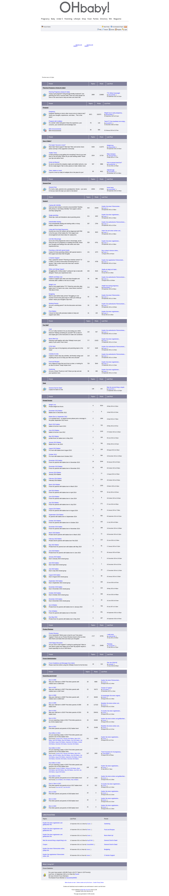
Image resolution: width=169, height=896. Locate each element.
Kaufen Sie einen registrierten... (111, 214)
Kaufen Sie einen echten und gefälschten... (113, 718)
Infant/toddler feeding (55, 222)
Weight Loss (52, 284)
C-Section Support (54, 258)
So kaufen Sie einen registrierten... (111, 711)
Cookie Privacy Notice (98, 882)
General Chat (47, 183)
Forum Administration (49, 658)
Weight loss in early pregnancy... (113, 113)
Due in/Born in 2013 (54, 733)
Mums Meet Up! (53, 338)
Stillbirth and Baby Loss (55, 277)
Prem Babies (52, 311)
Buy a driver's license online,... (110, 250)
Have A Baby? (47, 141)
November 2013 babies (55, 460)
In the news (52, 346)
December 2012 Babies (55, 410)
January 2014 (59, 753)
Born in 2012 (52, 726)
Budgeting (52, 294)
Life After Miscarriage (55, 239)
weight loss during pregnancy (110, 286)
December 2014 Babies (73, 758)
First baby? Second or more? (57, 145)
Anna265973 (109, 123)
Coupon (45, 844)
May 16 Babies (74, 779)
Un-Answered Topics (118, 26)
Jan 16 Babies (53, 605)
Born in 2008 (52, 695)
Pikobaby (109, 644)
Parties (96, 19)
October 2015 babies (55, 593)
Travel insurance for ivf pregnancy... (111, 752)
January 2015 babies (55, 557)
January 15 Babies (60, 768)
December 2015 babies (55, 599)
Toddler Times (53, 153)
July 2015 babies (54, 569)
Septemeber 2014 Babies (56, 514)
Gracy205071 (111, 171)
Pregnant (45, 107)
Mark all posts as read (70, 882)
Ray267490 (111, 389)
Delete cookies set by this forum (84, 882)
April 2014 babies (57, 755)
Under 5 (59, 19)
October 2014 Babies (55, 521)
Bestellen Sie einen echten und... (110, 703)
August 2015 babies (54, 575)
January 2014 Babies (55, 472)
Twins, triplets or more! (55, 170)
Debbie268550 (111, 147)
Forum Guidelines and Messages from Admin (62, 663)
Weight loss (110, 145)
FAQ (100, 29)
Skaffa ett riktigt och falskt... (109, 269)
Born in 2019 (52, 799)
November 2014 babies (55, 527)
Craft (50, 329)
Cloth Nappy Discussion (56, 643)
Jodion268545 (106, 753)
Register (119, 29)
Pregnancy (45, 19)
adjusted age (110, 170)
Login (125, 29)
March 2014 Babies (54, 484)
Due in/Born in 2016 (54, 776)
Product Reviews (48, 629)
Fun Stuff (46, 325)
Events (111, 29)
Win (110, 19)
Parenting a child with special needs (59, 250)
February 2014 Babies (55, 478)
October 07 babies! (106, 688)
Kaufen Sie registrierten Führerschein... (113, 260)
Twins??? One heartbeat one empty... (115, 121)
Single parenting (53, 215)
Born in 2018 (52, 792)
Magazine (117, 19)
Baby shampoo (111, 154)
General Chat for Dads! (55, 388)
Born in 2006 (52, 680)
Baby (53, 19)
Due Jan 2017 (59, 787)
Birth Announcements (55, 129)
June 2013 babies (75, 740)
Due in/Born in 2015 (54, 763)
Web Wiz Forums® (85, 889)
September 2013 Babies (71, 742)
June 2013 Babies (54, 430)
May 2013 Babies (54, 436)
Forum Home (47, 26)
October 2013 (53, 454)
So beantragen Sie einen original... (111, 695)
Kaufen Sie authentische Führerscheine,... (114, 222)
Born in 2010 (52, 710)
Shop (84, 19)
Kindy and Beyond (54, 162)
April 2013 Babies (57, 740)
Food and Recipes (54, 361)
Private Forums (47, 400)
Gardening (52, 369)
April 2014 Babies (54, 490)
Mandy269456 (112, 95)
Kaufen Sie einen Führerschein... (111, 206)
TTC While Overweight (113, 93)
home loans (110, 187)
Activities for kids (53, 354)
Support (45, 201)
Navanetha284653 (71, 878)
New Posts (107, 26)
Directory (103, 19)
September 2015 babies (56, 581)
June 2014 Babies (54, 496)
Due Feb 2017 (66, 787)
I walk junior (110, 634)
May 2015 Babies (54, 545)
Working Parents (53, 303)
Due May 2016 (53, 617)
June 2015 (76, 770)
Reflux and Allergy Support (56, 269)
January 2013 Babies (55, 442)
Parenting (68, 19)
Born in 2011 (52, 718)
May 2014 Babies (66, 755)
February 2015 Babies (55, 539)
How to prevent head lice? (114, 162)
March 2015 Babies (54, 533)
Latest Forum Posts (49, 814)
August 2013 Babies (54, 448)
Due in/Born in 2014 (54, 748)
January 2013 (59, 738)
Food (89, 19)
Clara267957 (112, 645)
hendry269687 (112, 189)
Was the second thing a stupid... (116, 387)
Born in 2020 (52, 806)
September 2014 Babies (71, 757)
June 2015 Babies (54, 551)
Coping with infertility (55, 205)
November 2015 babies (55, 587)
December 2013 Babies (55, 466)
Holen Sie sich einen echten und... (111, 230)
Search (105, 29)
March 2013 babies (54, 424)
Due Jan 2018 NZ (112, 662)
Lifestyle (77, 19)
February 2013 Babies (68, 738)
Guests (105, 208)
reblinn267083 (112, 636)
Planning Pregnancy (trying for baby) (54, 88)
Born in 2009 (52, 703)
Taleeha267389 (112, 155)
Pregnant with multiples (55, 121)
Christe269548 (90, 844)
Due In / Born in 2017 (55, 783)
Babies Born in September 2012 (58, 416)
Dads (44, 383)
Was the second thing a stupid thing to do (55, 840)
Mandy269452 (106, 287)
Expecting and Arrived (49, 676)
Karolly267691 (111, 164)
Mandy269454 (109, 114)
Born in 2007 (52, 687)
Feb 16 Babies (53, 611)
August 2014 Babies (54, 508)
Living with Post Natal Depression (58, 229)
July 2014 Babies (54, 502)
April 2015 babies (54, 563)
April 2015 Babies (60, 770)
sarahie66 (111, 664)
